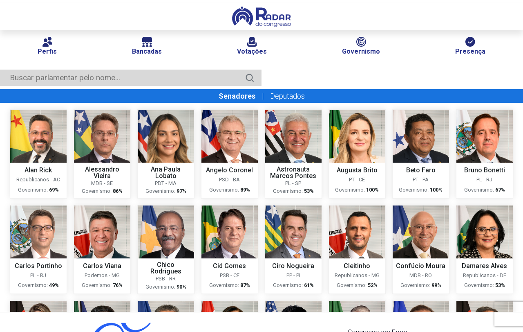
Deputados (287, 96)
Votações (252, 46)
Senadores (237, 96)
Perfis (47, 46)
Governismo (361, 46)
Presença (470, 46)
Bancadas (147, 46)
